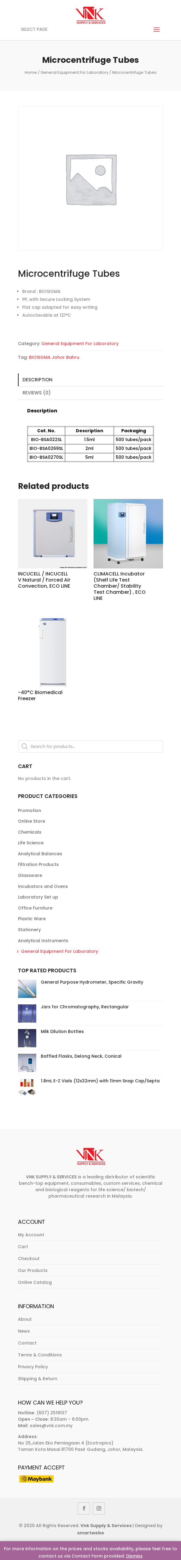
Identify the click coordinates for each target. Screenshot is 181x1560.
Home (31, 72)
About (25, 1319)
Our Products (33, 1270)
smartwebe (90, 1533)
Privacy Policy (33, 1367)
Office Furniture (35, 908)
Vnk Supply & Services (106, 1526)
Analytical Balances (40, 854)
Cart (23, 1247)
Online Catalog (35, 1282)
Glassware (30, 875)
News (24, 1331)
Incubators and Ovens (43, 886)
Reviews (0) (37, 393)
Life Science (31, 843)
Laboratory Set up (38, 897)
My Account (31, 1235)
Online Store (31, 821)
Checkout (29, 1258)
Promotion (29, 810)
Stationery (29, 930)
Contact (27, 1343)
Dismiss (134, 1556)
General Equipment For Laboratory (74, 72)
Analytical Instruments (43, 941)
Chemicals (29, 832)
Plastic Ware (32, 919)
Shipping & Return (37, 1379)
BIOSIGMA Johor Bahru (54, 357)
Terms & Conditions (40, 1355)
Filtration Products (38, 864)
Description (37, 379)
